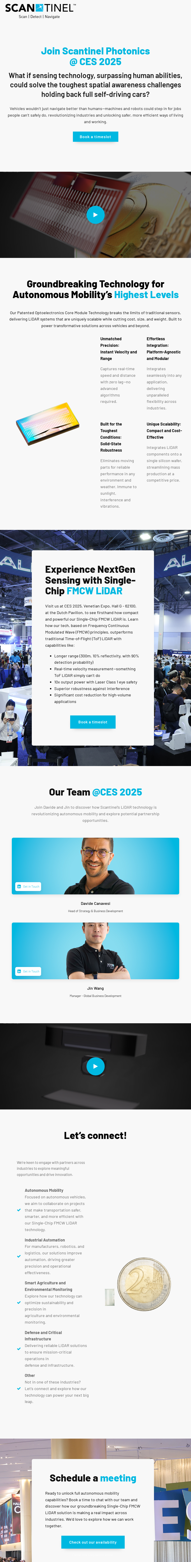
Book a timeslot (95, 136)
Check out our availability (93, 1542)
